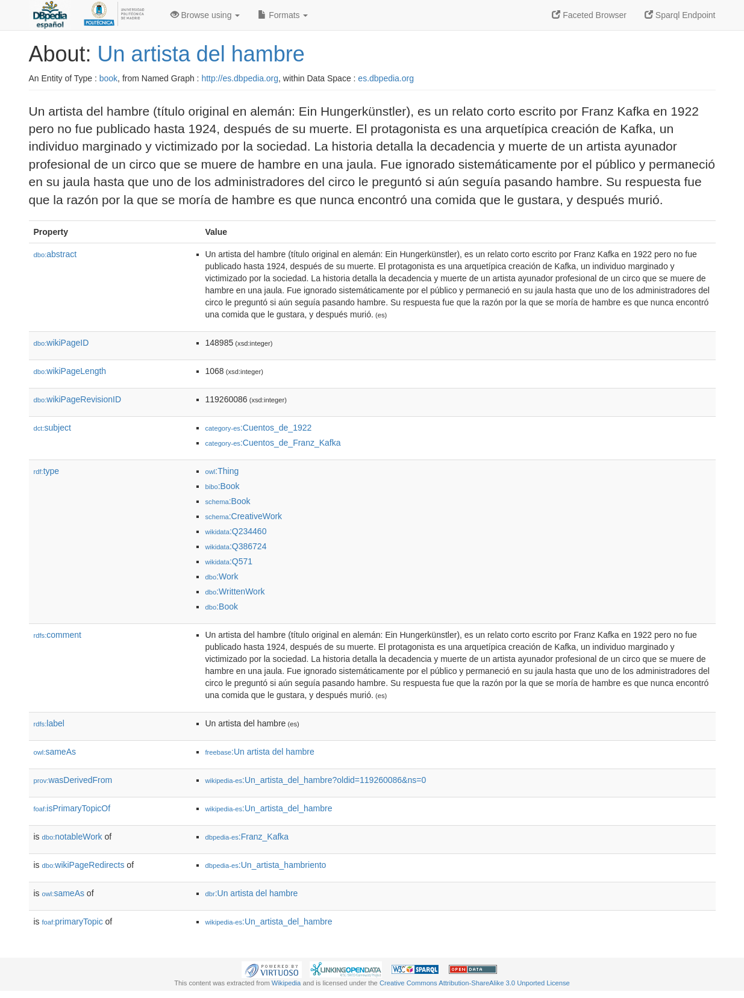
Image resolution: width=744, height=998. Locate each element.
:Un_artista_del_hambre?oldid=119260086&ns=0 (316, 780)
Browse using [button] (205, 15)
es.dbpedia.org (386, 78)
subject (52, 427)
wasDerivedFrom (73, 780)
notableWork (72, 836)
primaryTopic (72, 921)
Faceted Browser (589, 15)
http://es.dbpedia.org (239, 78)
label (49, 723)
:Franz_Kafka (247, 836)
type (47, 471)
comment (57, 635)
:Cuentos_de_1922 (258, 427)
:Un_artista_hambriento (266, 865)
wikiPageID (61, 343)
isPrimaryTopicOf (72, 808)
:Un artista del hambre (259, 751)
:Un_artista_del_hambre (269, 808)
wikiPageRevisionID (78, 399)
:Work (222, 576)
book (108, 78)
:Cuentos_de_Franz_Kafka (273, 443)
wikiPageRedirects (83, 865)
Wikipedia (286, 983)
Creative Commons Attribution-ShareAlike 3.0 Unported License (475, 983)
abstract (55, 254)
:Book (222, 486)
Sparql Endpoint (680, 15)
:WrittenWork (235, 591)
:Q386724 (236, 546)
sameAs (55, 751)
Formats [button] (283, 15)
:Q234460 (236, 531)
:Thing (222, 471)
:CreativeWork (244, 516)
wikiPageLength (70, 371)
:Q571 (229, 561)
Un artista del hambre (201, 54)
